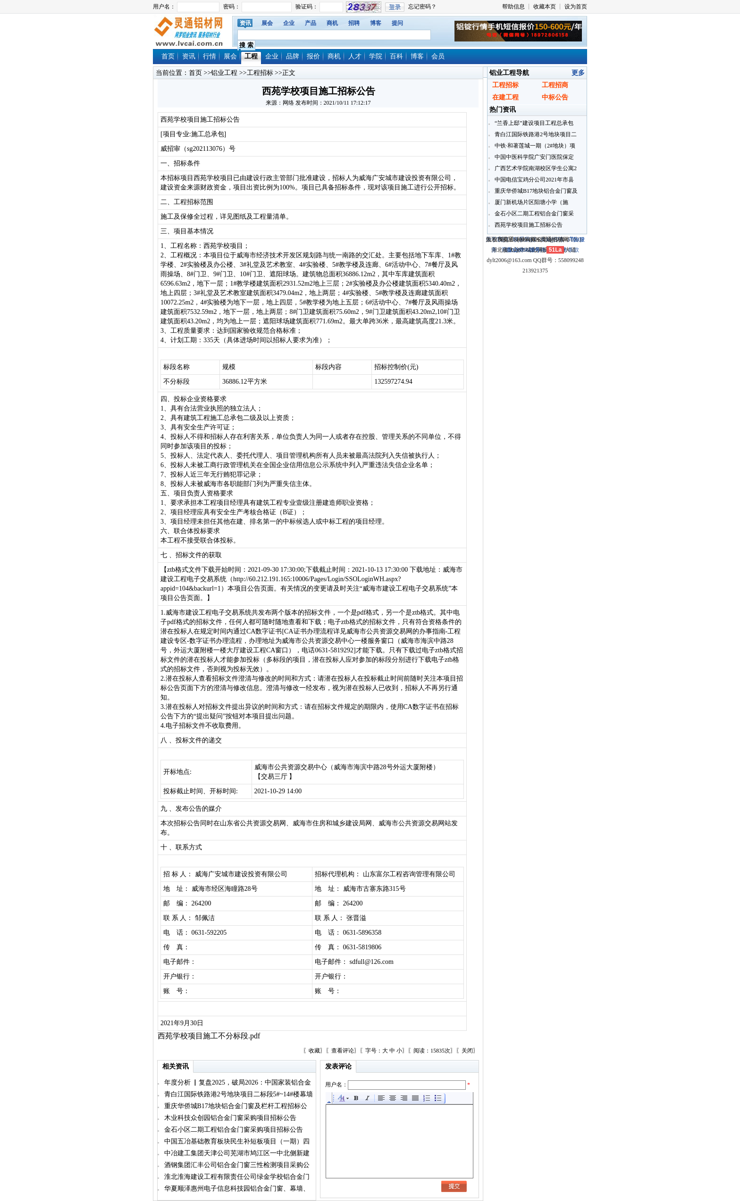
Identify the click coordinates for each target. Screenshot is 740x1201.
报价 (313, 56)
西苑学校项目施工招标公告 (528, 225)
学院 (375, 56)
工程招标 (260, 72)
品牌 (292, 56)
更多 (578, 72)
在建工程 (505, 97)
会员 (438, 56)
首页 (168, 56)
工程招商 (555, 85)
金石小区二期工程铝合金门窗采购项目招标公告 (232, 1129)
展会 (267, 23)
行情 (209, 56)
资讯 (245, 23)
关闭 (467, 1050)
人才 (355, 56)
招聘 (354, 23)
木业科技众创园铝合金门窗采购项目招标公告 (229, 1117)
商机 (332, 23)
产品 (310, 23)
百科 (396, 56)
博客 (375, 23)
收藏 (314, 1050)
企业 (288, 23)
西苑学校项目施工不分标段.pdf (209, 1036)
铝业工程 (224, 72)
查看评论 (342, 1050)
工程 (251, 56)
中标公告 (555, 97)
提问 (397, 23)
